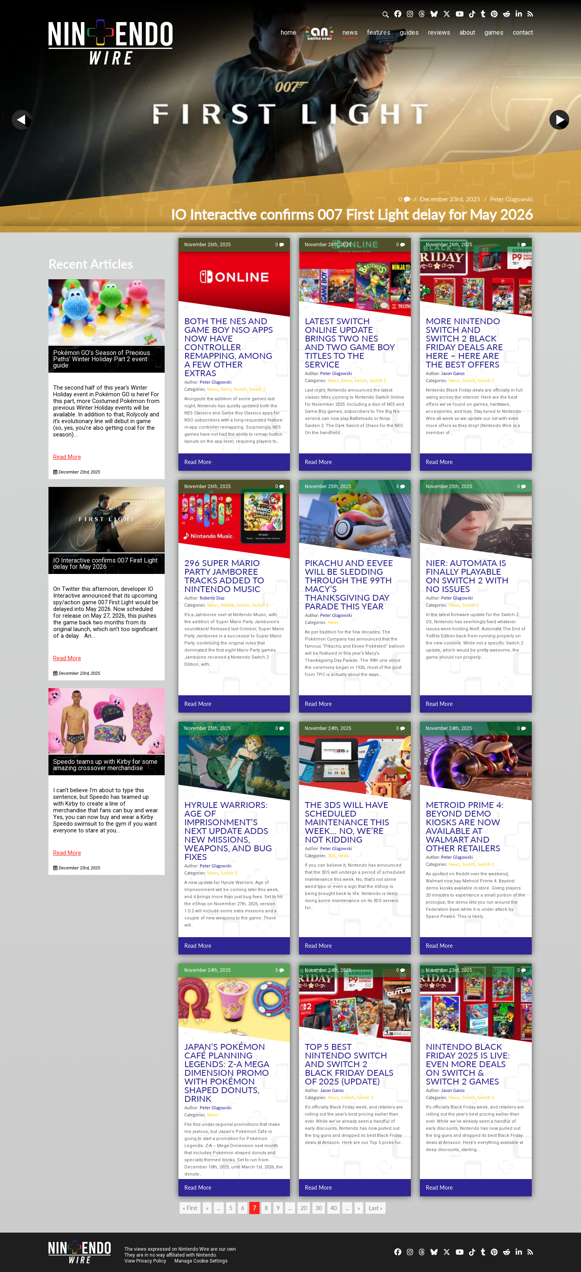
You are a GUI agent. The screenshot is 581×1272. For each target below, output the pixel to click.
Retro (226, 389)
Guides (409, 32)
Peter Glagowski (510, 198)
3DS (332, 855)
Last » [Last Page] (375, 1208)
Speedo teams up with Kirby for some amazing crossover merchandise (105, 765)
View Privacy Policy (145, 1261)
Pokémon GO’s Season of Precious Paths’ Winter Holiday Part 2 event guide (101, 359)
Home (288, 32)
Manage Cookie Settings (201, 1261)
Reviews (439, 32)
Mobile (227, 604)
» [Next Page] (359, 1208)
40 (333, 1208)
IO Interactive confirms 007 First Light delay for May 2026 (105, 563)
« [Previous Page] (207, 1208)
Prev (22, 120)
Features (378, 32)
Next (559, 120)
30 (319, 1208)
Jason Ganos (453, 373)
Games (493, 32)
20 (304, 1208)
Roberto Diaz (212, 597)
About (467, 32)
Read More (67, 457)
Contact (523, 32)
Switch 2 (257, 389)
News (350, 32)
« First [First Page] (190, 1208)
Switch (240, 389)
